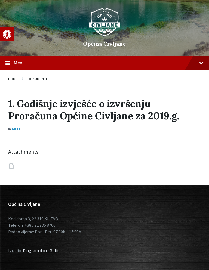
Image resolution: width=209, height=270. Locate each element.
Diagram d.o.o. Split (41, 250)
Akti (16, 128)
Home (13, 79)
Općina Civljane (104, 43)
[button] (7, 34)
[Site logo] (104, 34)
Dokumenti (37, 79)
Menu (104, 63)
